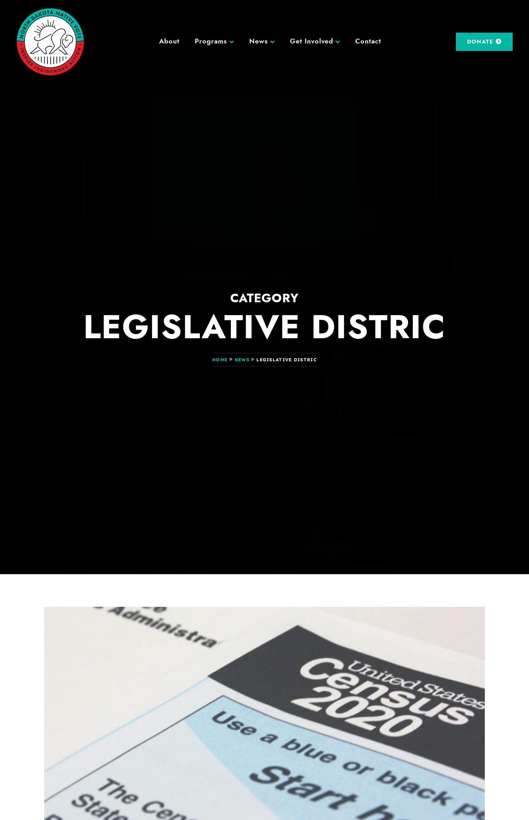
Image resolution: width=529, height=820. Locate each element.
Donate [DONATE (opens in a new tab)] (484, 41)
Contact (368, 41)
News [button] (258, 41)
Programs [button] (211, 41)
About (169, 41)
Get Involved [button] (312, 41)
